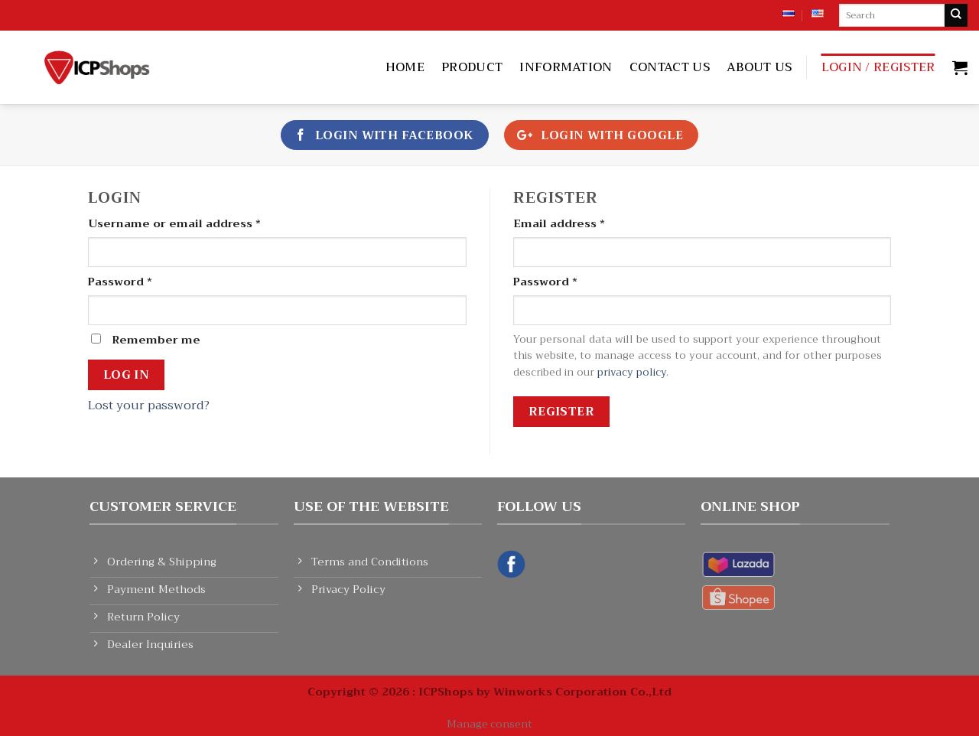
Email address (559, 224)
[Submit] (956, 15)
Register (562, 411)
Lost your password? (149, 405)
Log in (126, 374)
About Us (759, 67)
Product (472, 67)
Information (566, 67)
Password (120, 282)
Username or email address (174, 224)
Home (404, 67)
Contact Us (669, 67)
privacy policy (631, 372)
